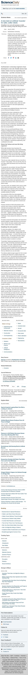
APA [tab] (18, 386)
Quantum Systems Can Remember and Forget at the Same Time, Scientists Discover (14, 587)
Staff (11, 655)
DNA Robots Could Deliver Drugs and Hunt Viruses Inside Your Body (13, 603)
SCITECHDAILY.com (11, 486)
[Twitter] (11, 58)
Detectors (4, 550)
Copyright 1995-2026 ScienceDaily (11, 659)
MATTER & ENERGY (5, 547)
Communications (8, 352)
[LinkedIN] (16, 58)
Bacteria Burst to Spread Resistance (11, 511)
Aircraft (19, 328)
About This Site (5, 655)
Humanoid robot (22, 330)
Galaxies (4, 540)
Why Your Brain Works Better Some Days (12, 525)
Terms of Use (22, 657)
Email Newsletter (7, 622)
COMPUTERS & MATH (5, 556)
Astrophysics (5, 543)
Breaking (3, 508)
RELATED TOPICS (5, 320)
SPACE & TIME (4, 538)
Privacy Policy (5, 657)
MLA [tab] (13, 386)
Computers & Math (6, 338)
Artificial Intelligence (7, 348)
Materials (3, 359)
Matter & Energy (6, 323)
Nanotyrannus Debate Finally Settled (11, 518)
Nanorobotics (21, 340)
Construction (7, 333)
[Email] (18, 58)
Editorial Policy (14, 657)
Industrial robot (21, 326)
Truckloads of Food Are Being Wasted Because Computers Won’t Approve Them (14, 599)
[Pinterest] (13, 58)
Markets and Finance (7, 344)
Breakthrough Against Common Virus (11, 532)
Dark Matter (5, 545)
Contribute (16, 655)
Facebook (5, 634)
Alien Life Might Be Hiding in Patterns (11, 527)
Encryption (4, 559)
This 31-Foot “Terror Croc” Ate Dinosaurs (12, 523)
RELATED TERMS (19, 320)
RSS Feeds (6, 624)
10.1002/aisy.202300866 (9, 381)
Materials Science (8, 330)
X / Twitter (5, 637)
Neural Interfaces (6, 563)
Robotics (6, 341)
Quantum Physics (6, 554)
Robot (19, 323)
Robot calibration (22, 335)
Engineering (21, 338)
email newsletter (20, 8)
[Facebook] (8, 58)
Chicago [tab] (24, 386)
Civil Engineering (8, 335)
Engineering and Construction (8, 327)
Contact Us (6, 651)
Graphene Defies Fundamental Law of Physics (13, 529)
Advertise (23, 655)
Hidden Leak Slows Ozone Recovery (11, 514)
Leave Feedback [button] (7, 649)
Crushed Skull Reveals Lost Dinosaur (11, 520)
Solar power (21, 333)
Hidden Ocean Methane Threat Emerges (12, 516)
